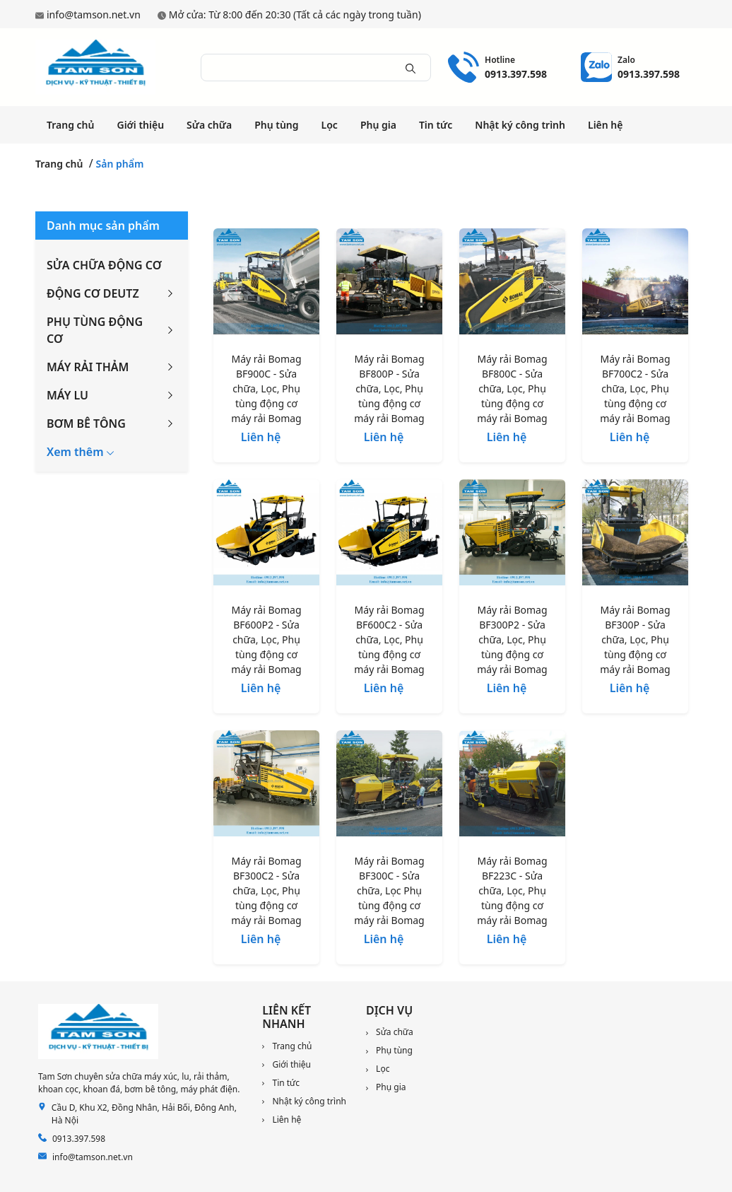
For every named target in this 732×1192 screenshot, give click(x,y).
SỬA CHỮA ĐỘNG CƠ (104, 265)
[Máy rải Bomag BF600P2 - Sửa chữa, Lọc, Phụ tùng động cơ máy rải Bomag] (266, 535)
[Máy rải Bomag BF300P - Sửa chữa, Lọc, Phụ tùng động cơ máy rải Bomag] (635, 535)
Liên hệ (605, 125)
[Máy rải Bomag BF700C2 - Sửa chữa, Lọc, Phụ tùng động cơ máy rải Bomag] (635, 284)
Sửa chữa (209, 125)
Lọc (329, 125)
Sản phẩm (120, 163)
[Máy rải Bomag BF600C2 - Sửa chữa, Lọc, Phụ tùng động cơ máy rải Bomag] (389, 535)
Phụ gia (378, 125)
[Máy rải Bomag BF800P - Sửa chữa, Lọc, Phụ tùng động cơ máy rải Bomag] (389, 284)
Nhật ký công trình (520, 125)
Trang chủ (70, 125)
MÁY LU (67, 395)
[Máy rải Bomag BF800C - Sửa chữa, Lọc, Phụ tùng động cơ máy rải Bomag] (512, 284)
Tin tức (435, 125)
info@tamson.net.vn (94, 14)
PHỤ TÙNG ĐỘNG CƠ (95, 330)
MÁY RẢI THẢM (88, 367)
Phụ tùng (276, 125)
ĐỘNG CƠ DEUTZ (93, 293)
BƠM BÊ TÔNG (86, 423)
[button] (80, 452)
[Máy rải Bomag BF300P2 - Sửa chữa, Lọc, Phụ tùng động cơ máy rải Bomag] (512, 535)
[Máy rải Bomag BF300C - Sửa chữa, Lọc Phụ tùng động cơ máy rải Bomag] (389, 786)
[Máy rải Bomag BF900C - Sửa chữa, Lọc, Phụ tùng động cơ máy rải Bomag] (266, 284)
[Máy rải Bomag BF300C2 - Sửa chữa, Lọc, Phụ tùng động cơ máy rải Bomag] (266, 786)
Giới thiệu (140, 125)
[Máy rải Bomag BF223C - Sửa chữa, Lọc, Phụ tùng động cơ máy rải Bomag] (512, 786)
